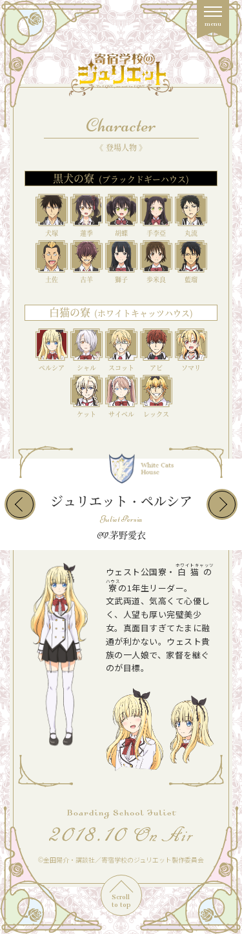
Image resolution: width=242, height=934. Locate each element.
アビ (156, 367)
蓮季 (86, 233)
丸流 (191, 233)
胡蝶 (121, 233)
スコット (121, 367)
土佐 (51, 279)
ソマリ (191, 367)
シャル (86, 367)
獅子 (121, 279)
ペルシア (52, 367)
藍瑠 (191, 279)
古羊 (86, 279)
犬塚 (51, 233)
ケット (86, 414)
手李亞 (156, 233)
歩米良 (156, 279)
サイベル (121, 414)
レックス (156, 414)
